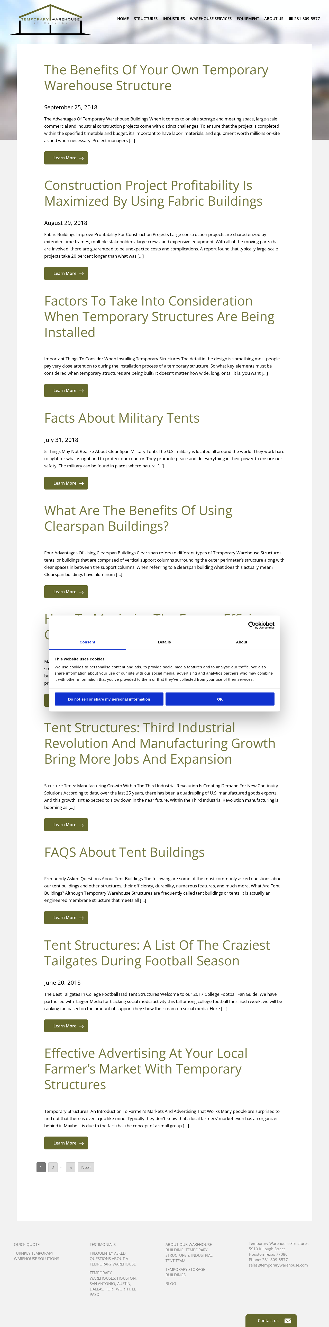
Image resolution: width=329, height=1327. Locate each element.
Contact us (274, 1320)
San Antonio (102, 1283)
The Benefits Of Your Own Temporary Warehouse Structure (156, 77)
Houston (126, 1278)
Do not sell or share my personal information (109, 699)
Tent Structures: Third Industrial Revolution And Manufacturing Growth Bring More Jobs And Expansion (160, 743)
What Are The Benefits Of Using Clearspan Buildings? (138, 518)
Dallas (96, 1288)
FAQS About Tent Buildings (124, 852)
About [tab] (241, 642)
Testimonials (103, 1244)
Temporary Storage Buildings (185, 1272)
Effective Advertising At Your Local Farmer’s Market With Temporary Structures (146, 1068)
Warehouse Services (211, 18)
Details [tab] (164, 642)
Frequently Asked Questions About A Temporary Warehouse (113, 1259)
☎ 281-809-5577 (304, 18)
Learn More (68, 158)
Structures (146, 18)
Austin (123, 1283)
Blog (171, 1283)
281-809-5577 (275, 1259)
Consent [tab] (87, 642)
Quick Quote (27, 1244)
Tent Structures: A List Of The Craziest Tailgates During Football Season (157, 952)
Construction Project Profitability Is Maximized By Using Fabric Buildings (153, 192)
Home (123, 18)
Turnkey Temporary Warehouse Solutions (36, 1256)
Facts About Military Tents (122, 417)
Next (86, 1167)
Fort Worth (117, 1288)
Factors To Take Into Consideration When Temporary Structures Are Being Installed (159, 316)
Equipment (248, 18)
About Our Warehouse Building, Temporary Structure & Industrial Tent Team (189, 1252)
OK (220, 699)
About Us (273, 18)
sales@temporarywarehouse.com (278, 1265)
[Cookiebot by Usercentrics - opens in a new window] (252, 625)
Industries (174, 18)
